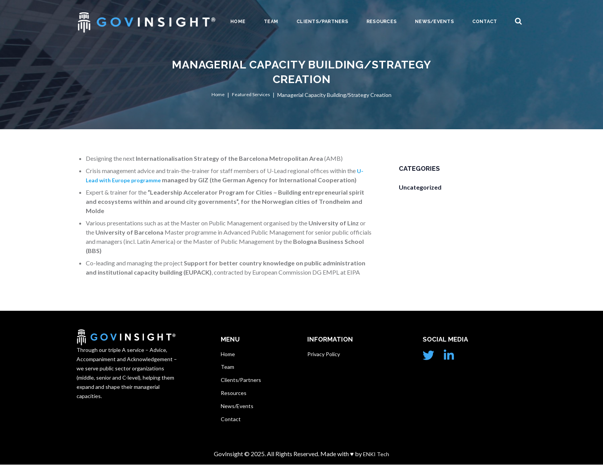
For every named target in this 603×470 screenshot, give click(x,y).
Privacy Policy (323, 354)
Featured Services (251, 95)
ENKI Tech (375, 459)
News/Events (434, 21)
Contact (484, 21)
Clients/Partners (322, 21)
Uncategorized (420, 187)
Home (237, 21)
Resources (381, 21)
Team (271, 21)
